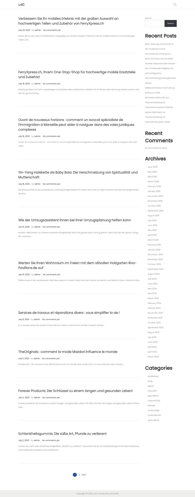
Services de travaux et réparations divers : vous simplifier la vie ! (69, 312)
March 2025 (153, 240)
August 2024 (154, 274)
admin (38, 30)
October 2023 (154, 322)
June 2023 (152, 342)
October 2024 (154, 264)
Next (84, 474)
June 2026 (152, 167)
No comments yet (52, 30)
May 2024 (152, 288)
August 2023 (153, 332)
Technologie (154, 410)
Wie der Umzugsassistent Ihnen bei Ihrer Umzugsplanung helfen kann (74, 220)
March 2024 (153, 298)
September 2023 (155, 327)
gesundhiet (153, 395)
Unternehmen (154, 415)
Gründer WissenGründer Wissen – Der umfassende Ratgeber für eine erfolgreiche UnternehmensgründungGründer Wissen (161, 73)
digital (150, 386)
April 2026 (152, 176)
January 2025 (154, 249)
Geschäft (152, 391)
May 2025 (152, 230)
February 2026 (154, 186)
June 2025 (152, 225)
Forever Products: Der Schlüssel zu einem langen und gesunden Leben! (75, 391)
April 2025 (152, 235)
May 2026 (152, 171)
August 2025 (153, 215)
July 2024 (152, 278)
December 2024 (155, 254)
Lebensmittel (154, 400)
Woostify (114, 493)
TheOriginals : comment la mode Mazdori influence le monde (67, 352)
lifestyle (151, 405)
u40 (21, 4)
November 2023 (155, 317)
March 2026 (153, 181)
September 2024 (156, 269)
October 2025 (154, 206)
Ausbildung (153, 376)
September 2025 (155, 210)
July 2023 (152, 337)
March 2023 (153, 356)
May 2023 (152, 347)
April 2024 (152, 293)
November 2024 (155, 259)
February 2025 (154, 244)
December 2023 (155, 313)
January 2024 (154, 308)
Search (148, 18)
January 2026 (154, 191)
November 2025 (155, 201)
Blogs (150, 381)
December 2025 (155, 196)
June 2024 (153, 283)
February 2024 (154, 303)
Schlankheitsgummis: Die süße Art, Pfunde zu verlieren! (62, 433)
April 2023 (152, 351)
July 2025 (152, 220)
